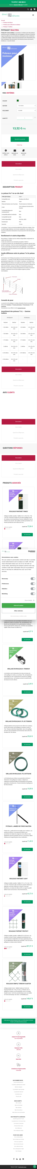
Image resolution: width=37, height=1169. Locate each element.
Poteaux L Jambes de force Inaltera (18, 826)
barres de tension (17, 304)
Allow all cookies (18, 605)
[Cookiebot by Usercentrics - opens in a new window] (28, 551)
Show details (28, 600)
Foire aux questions (18, 1141)
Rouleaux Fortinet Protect (18, 931)
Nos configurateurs (18, 1137)
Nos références (18, 1128)
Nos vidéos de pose (18, 1146)
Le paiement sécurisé (18, 1091)
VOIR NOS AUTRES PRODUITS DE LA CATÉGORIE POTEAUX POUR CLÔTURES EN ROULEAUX (18, 1021)
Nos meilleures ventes (18, 1130)
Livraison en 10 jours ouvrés (18, 1069)
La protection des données (18, 1089)
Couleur (4, 101)
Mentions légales (18, 1087)
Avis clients (18, 169)
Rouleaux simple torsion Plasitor (18, 983)
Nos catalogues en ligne (18, 1148)
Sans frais (18, 1059)
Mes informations (18, 1110)
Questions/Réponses (18, 174)
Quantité (4, 118)
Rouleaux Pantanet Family (18, 511)
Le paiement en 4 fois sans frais (18, 1121)
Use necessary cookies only (18, 616)
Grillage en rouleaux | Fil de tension (18, 721)
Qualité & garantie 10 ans (18, 1118)
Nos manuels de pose (18, 1144)
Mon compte (18, 1102)
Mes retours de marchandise (18, 1112)
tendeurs (9, 304)
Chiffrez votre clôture (5, 154)
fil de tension (26, 304)
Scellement (5, 110)
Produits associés (18, 180)
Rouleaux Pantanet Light (18, 878)
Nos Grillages (18, 1151)
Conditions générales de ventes (18, 1084)
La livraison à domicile (18, 1123)
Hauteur (4, 105)
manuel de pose (21, 308)
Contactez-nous (18, 1094)
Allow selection (18, 610)
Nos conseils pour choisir (18, 1139)
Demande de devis (15, 154)
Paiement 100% (18, 1048)
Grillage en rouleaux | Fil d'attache (18, 774)
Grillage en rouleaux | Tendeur (18, 669)
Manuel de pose (23, 154)
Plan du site (18, 1096)
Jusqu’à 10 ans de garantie (18, 1037)
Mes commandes (18, 1105)
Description (18, 163)
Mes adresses (18, 1107)
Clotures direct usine (18, 1125)
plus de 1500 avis (18, 4)
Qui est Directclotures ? (18, 1082)
